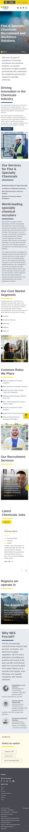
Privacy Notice (4, 816)
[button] (26, 570)
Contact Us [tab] (6, 737)
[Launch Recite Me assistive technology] (9, 2)
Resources (3, 795)
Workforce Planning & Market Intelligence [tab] (11, 197)
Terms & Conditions (5, 812)
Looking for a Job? (9, 751)
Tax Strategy (3, 810)
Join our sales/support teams (11, 760)
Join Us (3, 787)
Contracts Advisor (11, 531)
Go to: (4, 52)
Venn (27, 808)
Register (3, 797)
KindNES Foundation (6, 793)
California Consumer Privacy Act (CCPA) (10, 818)
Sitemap (3, 824)
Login (2, 799)
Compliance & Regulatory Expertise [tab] (13, 188)
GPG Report (10, 810)
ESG (2, 789)
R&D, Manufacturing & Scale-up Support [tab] (12, 192)
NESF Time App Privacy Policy (13, 824)
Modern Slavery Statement (7, 814)
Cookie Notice (14, 812)
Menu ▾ (24, 51)
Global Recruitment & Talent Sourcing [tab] (14, 185)
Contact (3, 774)
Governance (3, 828)
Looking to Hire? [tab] (8, 756)
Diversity (3, 791)
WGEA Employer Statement (7, 826)
